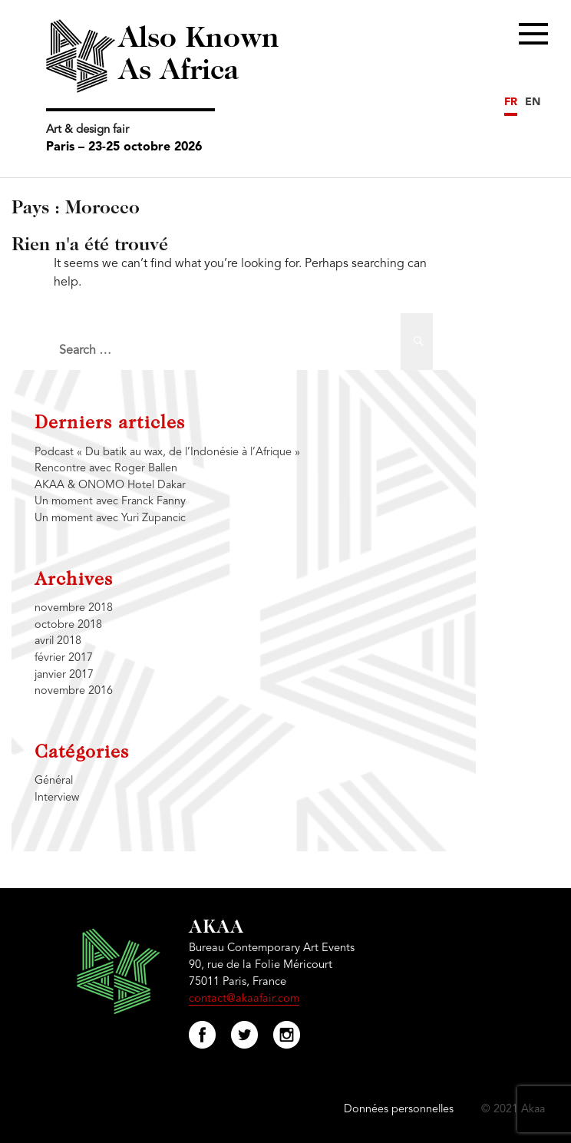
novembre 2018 (74, 608)
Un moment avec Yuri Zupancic (110, 518)
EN (532, 102)
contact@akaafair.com (244, 999)
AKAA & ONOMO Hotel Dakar (110, 485)
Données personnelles (399, 1109)
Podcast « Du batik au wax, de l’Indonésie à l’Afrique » (167, 452)
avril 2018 (58, 641)
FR (510, 102)
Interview (57, 798)
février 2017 (64, 658)
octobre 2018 (68, 625)
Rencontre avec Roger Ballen (106, 468)
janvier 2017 (64, 675)
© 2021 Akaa (513, 1109)
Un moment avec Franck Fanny (110, 501)
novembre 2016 (74, 691)
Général (54, 781)
